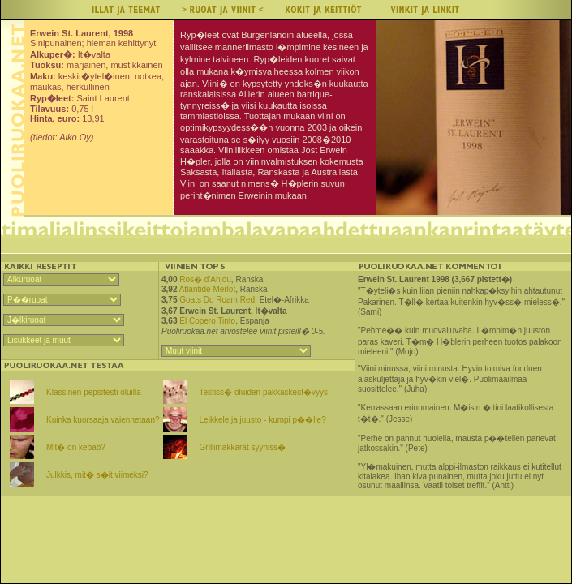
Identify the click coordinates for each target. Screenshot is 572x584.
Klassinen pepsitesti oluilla (93, 392)
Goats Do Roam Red (217, 299)
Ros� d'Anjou (205, 279)
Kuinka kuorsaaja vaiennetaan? (103, 419)
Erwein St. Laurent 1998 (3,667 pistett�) (435, 279)
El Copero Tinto (207, 320)
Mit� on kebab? (75, 447)
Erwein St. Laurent (215, 311)
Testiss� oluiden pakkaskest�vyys (264, 392)
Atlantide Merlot (207, 289)
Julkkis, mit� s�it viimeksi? (97, 474)
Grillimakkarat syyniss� (243, 447)
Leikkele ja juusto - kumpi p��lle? (263, 419)
